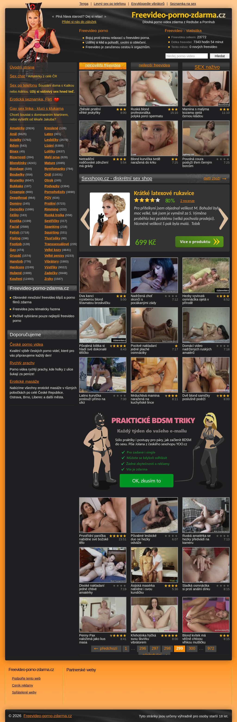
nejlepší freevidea (154, 65)
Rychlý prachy (22, 363)
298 (167, 648)
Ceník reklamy (22, 685)
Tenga (83, 4)
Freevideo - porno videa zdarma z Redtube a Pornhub (32, 34)
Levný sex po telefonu (110, 4)
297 (155, 648)
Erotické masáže (24, 381)
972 (211, 648)
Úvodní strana (22, 67)
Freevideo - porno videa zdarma (178, 14)
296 (142, 648)
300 (192, 648)
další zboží (212, 178)
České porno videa (26, 344)
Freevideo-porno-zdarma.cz (48, 716)
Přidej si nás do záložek (79, 22)
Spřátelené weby (24, 692)
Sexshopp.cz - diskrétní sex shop (116, 178)
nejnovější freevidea (102, 65)
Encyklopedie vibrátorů (148, 4)
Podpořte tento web (26, 678)
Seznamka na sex (183, 4)
